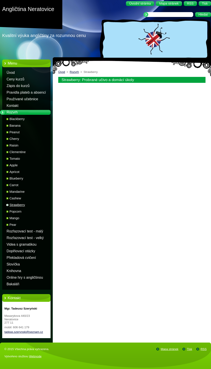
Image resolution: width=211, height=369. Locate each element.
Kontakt (12, 106)
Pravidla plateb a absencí (26, 92)
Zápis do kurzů (18, 86)
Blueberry (16, 178)
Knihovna (14, 271)
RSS (204, 349)
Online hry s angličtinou (25, 277)
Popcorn (15, 211)
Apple (13, 165)
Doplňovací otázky (21, 251)
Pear (12, 224)
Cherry (14, 139)
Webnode (35, 356)
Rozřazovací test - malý (25, 231)
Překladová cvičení (21, 258)
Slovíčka (13, 264)
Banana (14, 125)
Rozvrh (12, 112)
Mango (14, 218)
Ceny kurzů (15, 79)
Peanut (14, 132)
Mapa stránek (169, 349)
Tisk (189, 349)
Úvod (11, 72)
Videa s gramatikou (21, 244)
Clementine (17, 152)
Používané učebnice (22, 99)
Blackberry (17, 119)
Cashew (15, 198)
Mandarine (17, 191)
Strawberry (17, 205)
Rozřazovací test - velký (25, 238)
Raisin (13, 145)
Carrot (13, 185)
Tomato (14, 158)
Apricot (14, 172)
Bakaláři (13, 284)
